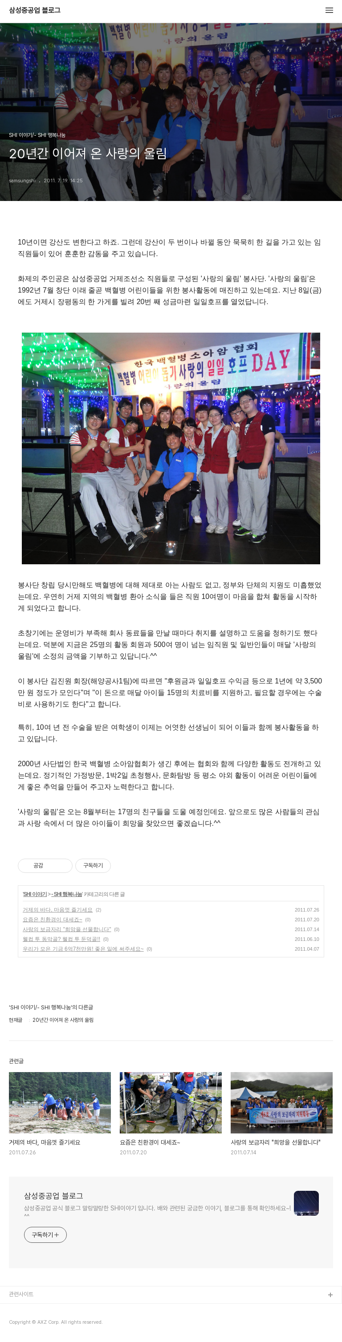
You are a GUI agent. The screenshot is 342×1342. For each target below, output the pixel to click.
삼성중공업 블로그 (35, 11)
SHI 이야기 (34, 894)
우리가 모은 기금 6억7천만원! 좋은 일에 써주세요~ (83, 949)
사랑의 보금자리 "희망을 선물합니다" (67, 929)
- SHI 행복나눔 (66, 894)
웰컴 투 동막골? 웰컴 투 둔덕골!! (61, 939)
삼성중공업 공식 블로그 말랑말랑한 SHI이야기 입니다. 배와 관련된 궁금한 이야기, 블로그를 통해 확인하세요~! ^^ (157, 1212)
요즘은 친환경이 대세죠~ (52, 919)
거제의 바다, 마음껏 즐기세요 (58, 910)
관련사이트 (21, 1294)
